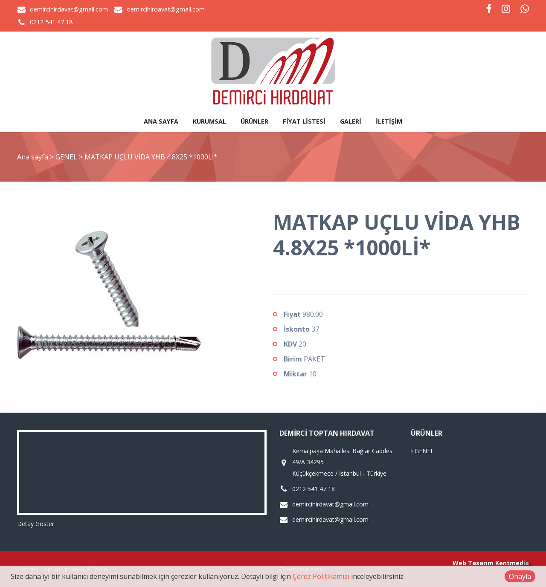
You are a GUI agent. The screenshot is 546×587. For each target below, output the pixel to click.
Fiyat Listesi (304, 121)
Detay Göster (35, 524)
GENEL (67, 157)
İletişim (389, 121)
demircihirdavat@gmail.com (69, 9)
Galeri (350, 121)
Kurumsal (209, 121)
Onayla (520, 576)
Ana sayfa (161, 121)
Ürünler (254, 121)
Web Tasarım (473, 563)
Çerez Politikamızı (321, 576)
